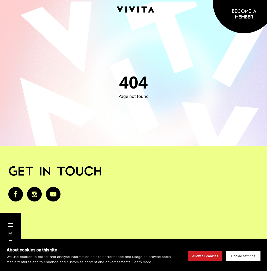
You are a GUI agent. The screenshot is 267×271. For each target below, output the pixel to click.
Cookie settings (243, 256)
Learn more (141, 262)
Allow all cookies (205, 256)
